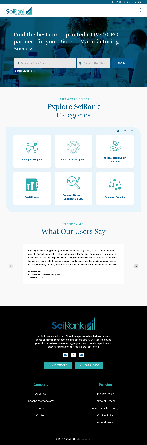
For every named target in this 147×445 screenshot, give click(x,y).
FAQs (118, 2)
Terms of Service (105, 401)
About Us (40, 393)
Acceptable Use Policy (105, 408)
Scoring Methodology (41, 401)
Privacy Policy (105, 393)
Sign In (138, 2)
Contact (127, 2)
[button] (112, 2)
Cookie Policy (105, 415)
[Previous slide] (11, 266)
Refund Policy (105, 422)
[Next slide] (136, 266)
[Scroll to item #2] (125, 131)
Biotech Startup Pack (24, 71)
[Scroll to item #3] (132, 131)
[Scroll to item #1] (118, 131)
